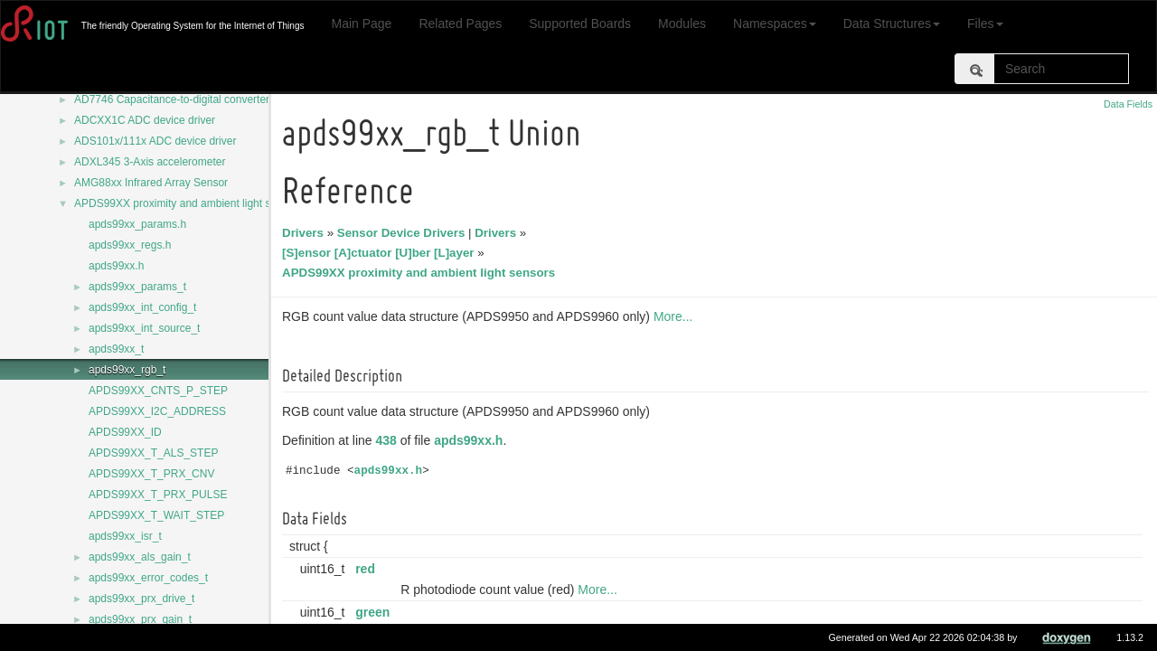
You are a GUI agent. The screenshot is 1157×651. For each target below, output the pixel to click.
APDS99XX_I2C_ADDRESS (157, 411)
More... (676, 316)
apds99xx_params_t (137, 286)
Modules (682, 23)
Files (985, 23)
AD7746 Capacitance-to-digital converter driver (186, 99)
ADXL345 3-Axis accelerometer (149, 162)
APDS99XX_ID (125, 432)
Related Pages (460, 23)
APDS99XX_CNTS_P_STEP (158, 390)
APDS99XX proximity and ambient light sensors (188, 203)
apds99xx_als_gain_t (140, 557)
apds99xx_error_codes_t (148, 577)
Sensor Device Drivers (404, 233)
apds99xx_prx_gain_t (140, 619)
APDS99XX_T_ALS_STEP (153, 453)
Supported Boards (580, 23)
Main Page (361, 23)
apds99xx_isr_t (125, 536)
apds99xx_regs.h (130, 245)
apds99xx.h (116, 265)
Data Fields (1128, 104)
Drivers (305, 233)
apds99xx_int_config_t (142, 307)
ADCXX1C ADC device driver (144, 120)
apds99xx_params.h (137, 224)
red (368, 568)
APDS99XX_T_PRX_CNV (151, 473)
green (375, 612)
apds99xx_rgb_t (127, 369)
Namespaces (774, 23)
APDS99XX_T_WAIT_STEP (156, 515)
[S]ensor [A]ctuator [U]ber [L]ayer (381, 252)
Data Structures (891, 23)
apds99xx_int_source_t (144, 328)
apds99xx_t (116, 349)
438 (389, 440)
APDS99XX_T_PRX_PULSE (158, 494)
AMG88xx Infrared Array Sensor (151, 182)
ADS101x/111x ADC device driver (155, 141)
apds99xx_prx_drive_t (141, 598)
